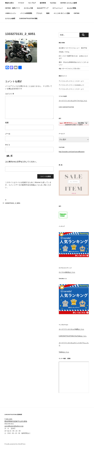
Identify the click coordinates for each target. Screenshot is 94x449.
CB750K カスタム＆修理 (68, 3)
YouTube (53, 3)
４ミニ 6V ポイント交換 (62, 13)
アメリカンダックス (65, 81)
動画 (47, 13)
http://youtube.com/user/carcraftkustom (72, 151)
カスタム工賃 (28, 8)
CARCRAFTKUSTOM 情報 (28, 18)
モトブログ (32, 3)
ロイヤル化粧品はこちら (67, 272)
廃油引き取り (9, 3)
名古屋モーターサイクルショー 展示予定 (73, 48)
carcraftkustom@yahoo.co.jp (13, 426)
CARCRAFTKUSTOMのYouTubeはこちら (73, 336)
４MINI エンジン (10, 13)
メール (7, 134)
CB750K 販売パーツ (12, 8)
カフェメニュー (57, 8)
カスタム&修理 (10, 18)
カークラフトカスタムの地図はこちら (71, 329)
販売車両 (43, 3)
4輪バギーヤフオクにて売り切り (69, 68)
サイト (7, 145)
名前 (7, 123)
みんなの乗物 (71, 8)
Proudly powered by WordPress (14, 444)
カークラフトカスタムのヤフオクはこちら (73, 100)
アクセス (39, 13)
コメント (9, 94)
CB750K (77, 13)
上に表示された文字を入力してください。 (21, 162)
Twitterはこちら (64, 352)
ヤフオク (21, 3)
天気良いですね (64, 52)
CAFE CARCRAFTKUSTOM (66, 107)
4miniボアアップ (42, 8)
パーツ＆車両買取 (26, 13)
